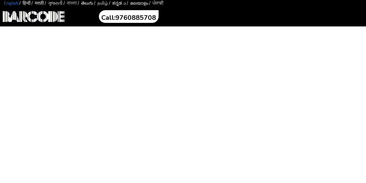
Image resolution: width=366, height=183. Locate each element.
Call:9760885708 (128, 17)
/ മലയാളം (137, 3)
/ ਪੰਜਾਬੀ (156, 3)
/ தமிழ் (101, 3)
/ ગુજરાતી (54, 3)
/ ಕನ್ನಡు (117, 3)
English (11, 3)
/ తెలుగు (85, 3)
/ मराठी (38, 3)
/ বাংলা (70, 3)
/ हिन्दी (24, 3)
